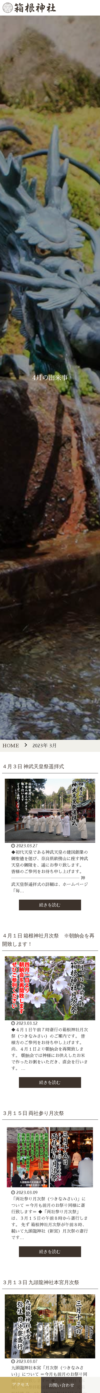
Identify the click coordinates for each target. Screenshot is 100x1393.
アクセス (20, 1385)
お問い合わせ (61, 1385)
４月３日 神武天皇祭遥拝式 (33, 766)
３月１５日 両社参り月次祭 (33, 1113)
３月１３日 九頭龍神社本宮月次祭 (40, 1282)
